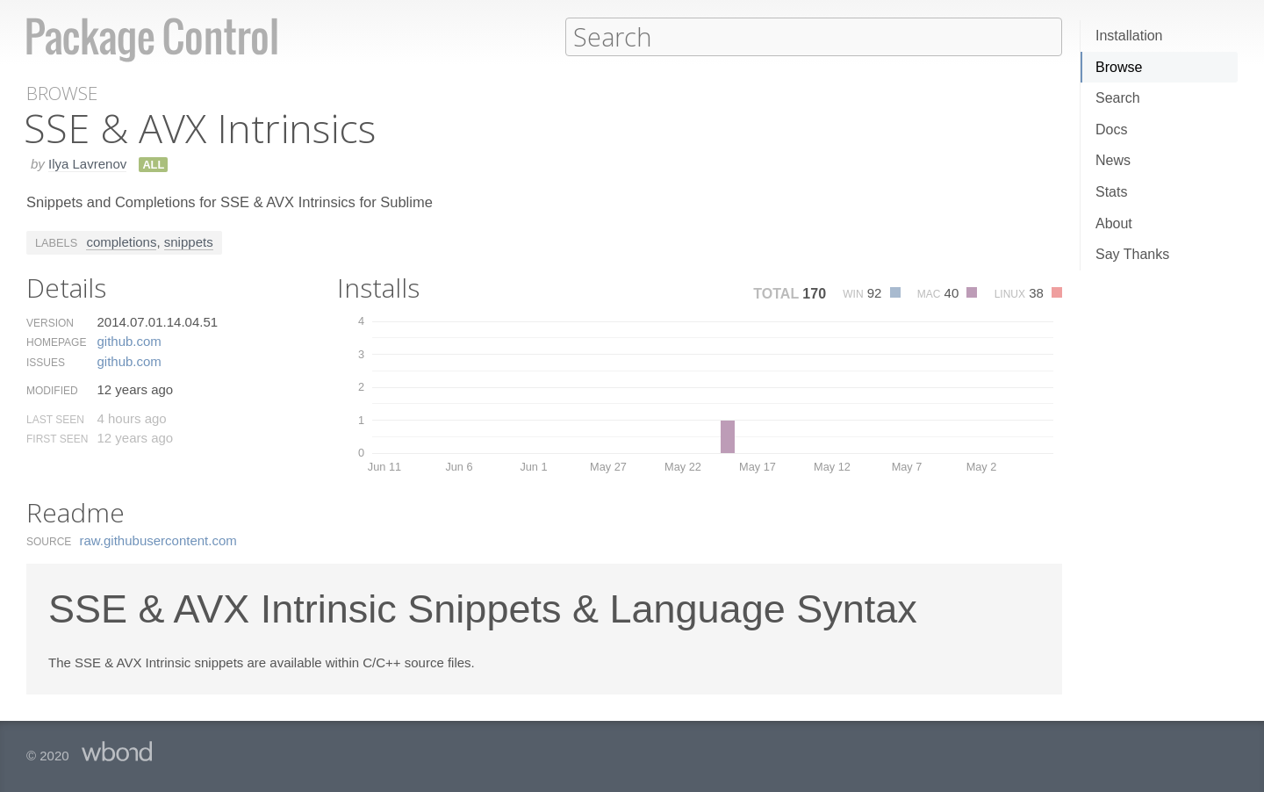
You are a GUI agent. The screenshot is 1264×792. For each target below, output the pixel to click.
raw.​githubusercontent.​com (158, 539)
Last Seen (55, 419)
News (1113, 160)
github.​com (129, 340)
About (1113, 223)
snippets (188, 241)
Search (1117, 97)
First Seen (57, 438)
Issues (45, 362)
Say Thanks (1132, 254)
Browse (1118, 67)
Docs (1111, 129)
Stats (1111, 191)
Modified (52, 390)
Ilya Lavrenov (87, 162)
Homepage (56, 341)
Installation (1129, 35)
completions (121, 241)
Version (50, 322)
